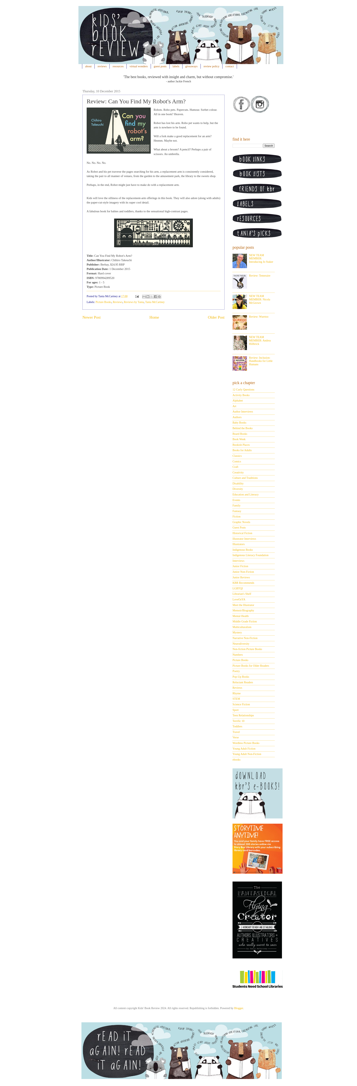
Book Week (239, 439)
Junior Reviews (241, 577)
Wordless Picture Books (246, 743)
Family (237, 505)
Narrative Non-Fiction (245, 638)
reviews (102, 66)
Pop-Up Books (241, 676)
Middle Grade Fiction (245, 621)
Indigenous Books (243, 549)
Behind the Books (243, 428)
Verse (236, 737)
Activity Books (241, 395)
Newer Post (91, 317)
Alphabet (238, 400)
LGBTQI (238, 588)
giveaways (191, 66)
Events (236, 500)
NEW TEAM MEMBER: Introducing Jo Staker (261, 259)
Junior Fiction (240, 566)
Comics (237, 461)
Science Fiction (241, 704)
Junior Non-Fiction (243, 571)
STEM (236, 698)
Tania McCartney (155, 302)
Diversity (238, 488)
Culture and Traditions (245, 477)
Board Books (240, 433)
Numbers (238, 654)
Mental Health (241, 616)
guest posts (160, 66)
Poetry (236, 671)
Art (234, 406)
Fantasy (237, 511)
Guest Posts (239, 527)
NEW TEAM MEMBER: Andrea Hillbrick (260, 340)
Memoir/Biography (243, 610)
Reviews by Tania (134, 302)
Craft (235, 466)
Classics (237, 455)
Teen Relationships (243, 715)
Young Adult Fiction (244, 748)
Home (154, 317)
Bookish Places (241, 444)
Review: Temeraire (259, 275)
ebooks (237, 759)
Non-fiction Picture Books (247, 649)
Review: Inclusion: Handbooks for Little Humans (261, 361)
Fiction (237, 516)
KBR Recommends (243, 582)
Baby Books (239, 422)
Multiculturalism (242, 627)
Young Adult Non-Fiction (247, 754)
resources (118, 66)
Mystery (237, 632)
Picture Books (103, 302)
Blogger (238, 1008)
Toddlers (237, 726)
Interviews (238, 560)
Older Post (216, 317)
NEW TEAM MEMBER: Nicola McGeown (259, 299)
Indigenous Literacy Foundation (251, 555)
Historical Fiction (242, 533)
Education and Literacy (246, 494)
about (88, 66)
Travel (236, 732)
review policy (211, 66)
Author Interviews (243, 411)
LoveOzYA (239, 599)
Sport (236, 710)
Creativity (238, 472)
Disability (238, 483)
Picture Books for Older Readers (251, 665)
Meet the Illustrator (243, 605)
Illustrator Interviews (244, 538)
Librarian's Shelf (242, 593)
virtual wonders (139, 66)
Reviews (117, 302)
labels (175, 66)
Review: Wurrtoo (259, 316)
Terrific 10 (238, 721)
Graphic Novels (241, 522)
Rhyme (237, 693)
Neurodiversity (241, 643)
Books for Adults (242, 450)
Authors (237, 417)
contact (230, 66)
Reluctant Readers (243, 682)
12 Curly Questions (243, 389)
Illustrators (239, 544)
